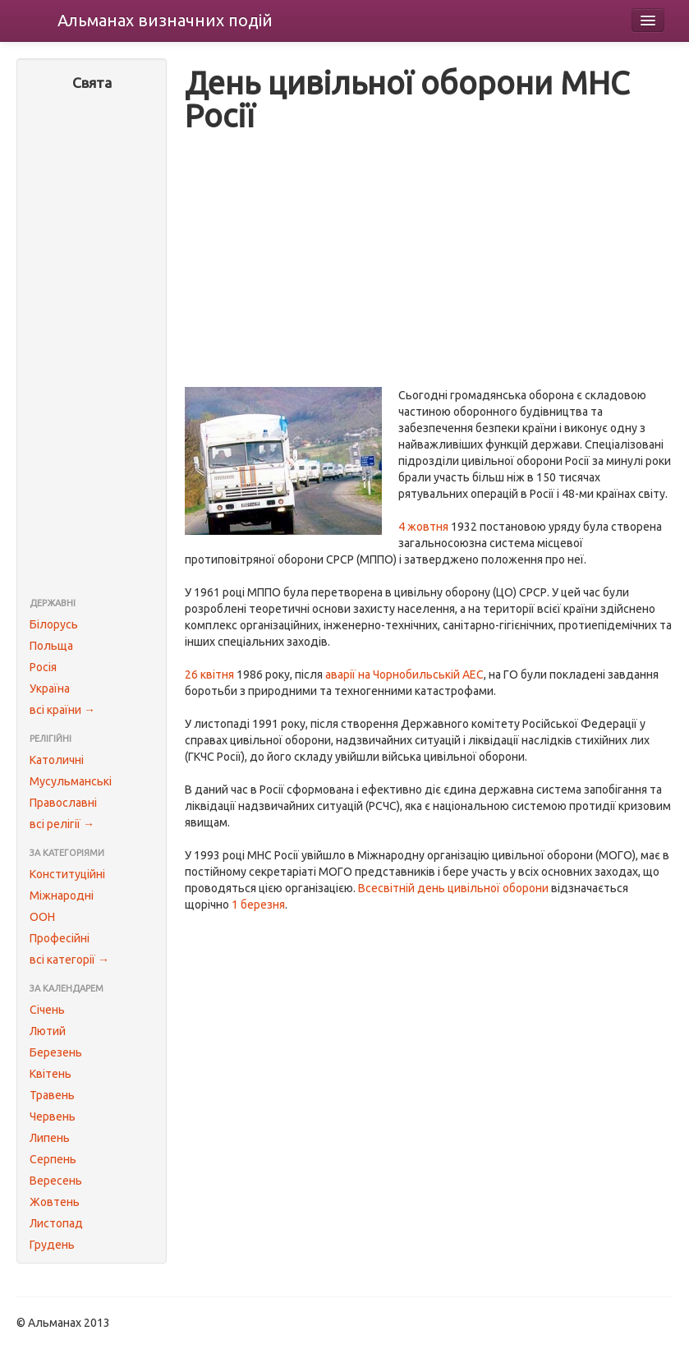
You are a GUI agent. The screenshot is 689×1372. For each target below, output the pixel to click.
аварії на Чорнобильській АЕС (404, 674)
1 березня (258, 904)
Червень (53, 1116)
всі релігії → (62, 824)
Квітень (50, 1073)
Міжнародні (62, 895)
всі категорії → (69, 959)
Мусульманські (71, 781)
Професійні (60, 938)
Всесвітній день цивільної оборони (453, 888)
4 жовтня (423, 526)
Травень (52, 1095)
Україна (50, 688)
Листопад (56, 1223)
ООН (42, 916)
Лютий (48, 1031)
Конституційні (67, 874)
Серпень (53, 1159)
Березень (56, 1052)
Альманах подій (165, 20)
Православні (63, 802)
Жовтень (55, 1202)
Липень (50, 1137)
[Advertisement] (91, 345)
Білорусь (54, 624)
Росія (43, 667)
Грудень (52, 1244)
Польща (51, 645)
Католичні (57, 760)
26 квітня (209, 674)
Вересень (56, 1180)
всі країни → (62, 709)
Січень (47, 1009)
